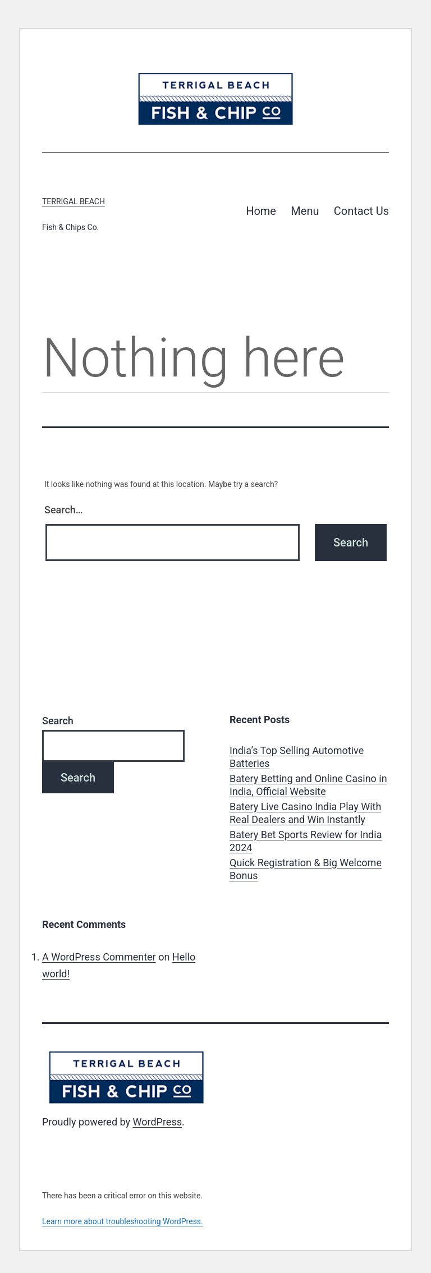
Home (261, 211)
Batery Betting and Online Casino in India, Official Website (308, 785)
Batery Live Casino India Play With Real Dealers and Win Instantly (305, 813)
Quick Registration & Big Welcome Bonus (306, 869)
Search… (63, 510)
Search (58, 721)
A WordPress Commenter (99, 957)
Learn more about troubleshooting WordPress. (122, 1221)
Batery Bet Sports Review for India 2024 (306, 841)
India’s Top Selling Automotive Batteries (297, 757)
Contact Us (361, 211)
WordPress (157, 1122)
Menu (305, 211)
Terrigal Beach (73, 201)
